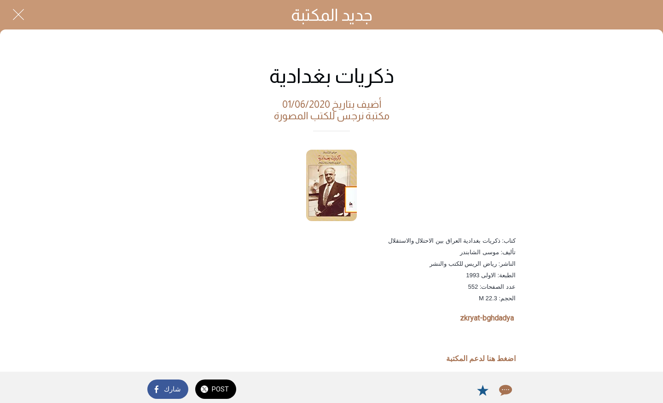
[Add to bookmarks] (482, 390)
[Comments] (505, 390)
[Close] (18, 14)
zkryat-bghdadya (487, 318)
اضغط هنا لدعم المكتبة (481, 358)
